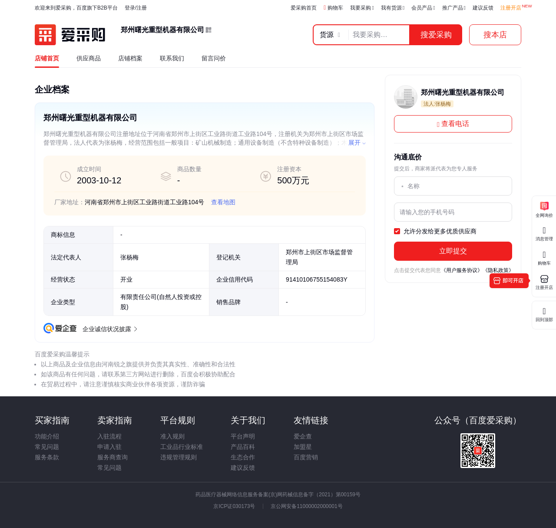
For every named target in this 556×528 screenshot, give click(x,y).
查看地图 (223, 202)
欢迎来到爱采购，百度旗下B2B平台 (76, 8)
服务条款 (47, 457)
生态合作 (243, 457)
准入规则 (172, 436)
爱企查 (303, 436)
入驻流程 (109, 436)
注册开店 (510, 8)
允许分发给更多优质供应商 (435, 231)
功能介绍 (47, 436)
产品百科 (243, 446)
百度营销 (306, 457)
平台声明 (243, 436)
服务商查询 (112, 457)
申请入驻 (109, 446)
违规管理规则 (178, 457)
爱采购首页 (304, 8)
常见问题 (47, 446)
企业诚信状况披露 (109, 328)
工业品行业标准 (181, 446)
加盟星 (303, 446)
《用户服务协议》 (462, 270)
